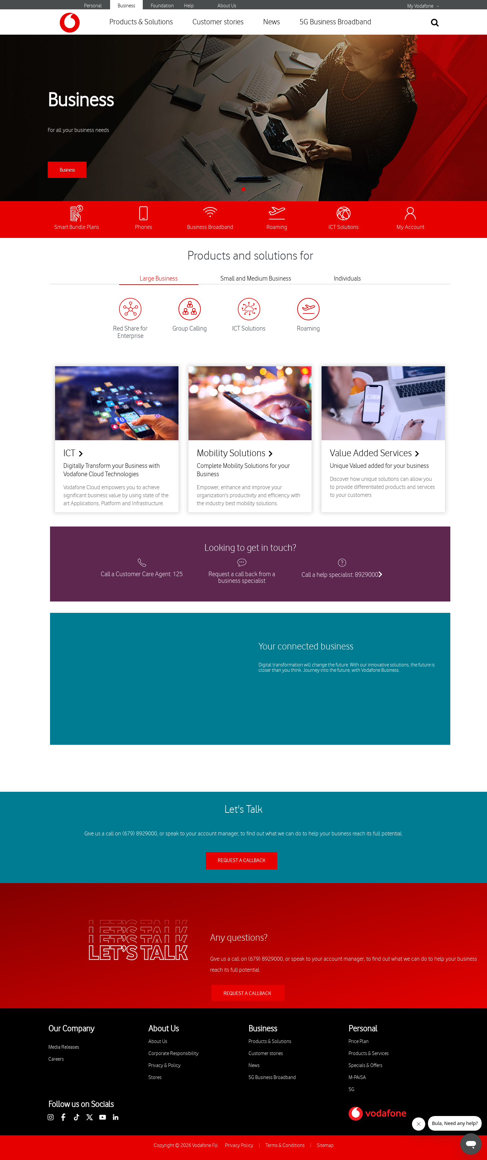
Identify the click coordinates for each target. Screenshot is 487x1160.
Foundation (162, 6)
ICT (69, 454)
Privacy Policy (239, 1145)
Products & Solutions (141, 22)
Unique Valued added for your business (379, 466)
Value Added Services (371, 454)
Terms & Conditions (285, 1145)
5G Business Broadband (335, 22)
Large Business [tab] (159, 278)
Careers (56, 1059)
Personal (93, 6)
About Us (226, 6)
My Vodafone (420, 6)
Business (126, 6)
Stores (154, 1077)
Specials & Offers (365, 1065)
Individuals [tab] (347, 278)
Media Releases (63, 1047)
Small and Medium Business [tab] (255, 278)
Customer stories (218, 22)
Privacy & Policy (164, 1065)
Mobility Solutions (231, 454)
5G (351, 1089)
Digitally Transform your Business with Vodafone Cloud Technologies (111, 470)
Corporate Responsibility (173, 1053)
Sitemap (325, 1145)
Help (189, 6)
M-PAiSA (357, 1077)
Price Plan (359, 1041)
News (271, 22)
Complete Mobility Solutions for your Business (243, 470)
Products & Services (369, 1053)
